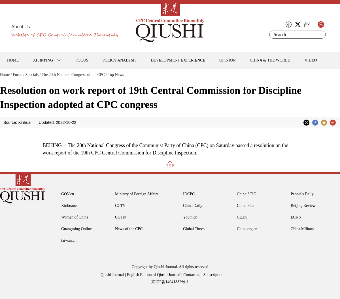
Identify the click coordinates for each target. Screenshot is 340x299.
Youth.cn (190, 217)
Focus (17, 75)
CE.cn (242, 217)
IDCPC (189, 194)
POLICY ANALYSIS (119, 60)
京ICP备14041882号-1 (169, 282)
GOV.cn (67, 194)
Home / (6, 75)
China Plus (245, 205)
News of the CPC (129, 229)
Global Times (194, 229)
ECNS (296, 217)
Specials (32, 75)
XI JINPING (43, 60)
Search (320, 34)
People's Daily (302, 194)
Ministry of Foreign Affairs (136, 194)
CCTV (120, 205)
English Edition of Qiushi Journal (153, 275)
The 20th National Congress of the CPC (73, 75)
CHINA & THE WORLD (270, 60)
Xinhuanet (69, 205)
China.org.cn (247, 229)
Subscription (213, 275)
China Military (302, 229)
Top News (116, 75)
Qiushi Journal (112, 275)
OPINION (227, 60)
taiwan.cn (68, 240)
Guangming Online (76, 229)
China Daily (192, 205)
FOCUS (81, 60)
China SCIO (246, 194)
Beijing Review (303, 205)
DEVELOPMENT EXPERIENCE (178, 60)
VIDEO (311, 60)
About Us (20, 26)
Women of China (74, 217)
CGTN (120, 217)
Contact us (191, 275)
